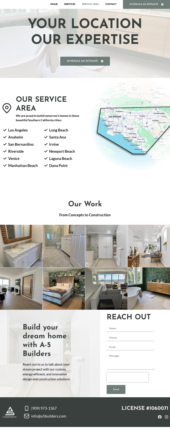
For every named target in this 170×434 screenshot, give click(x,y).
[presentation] (127, 384)
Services (69, 8)
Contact (110, 8)
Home (54, 8)
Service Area (90, 8)
